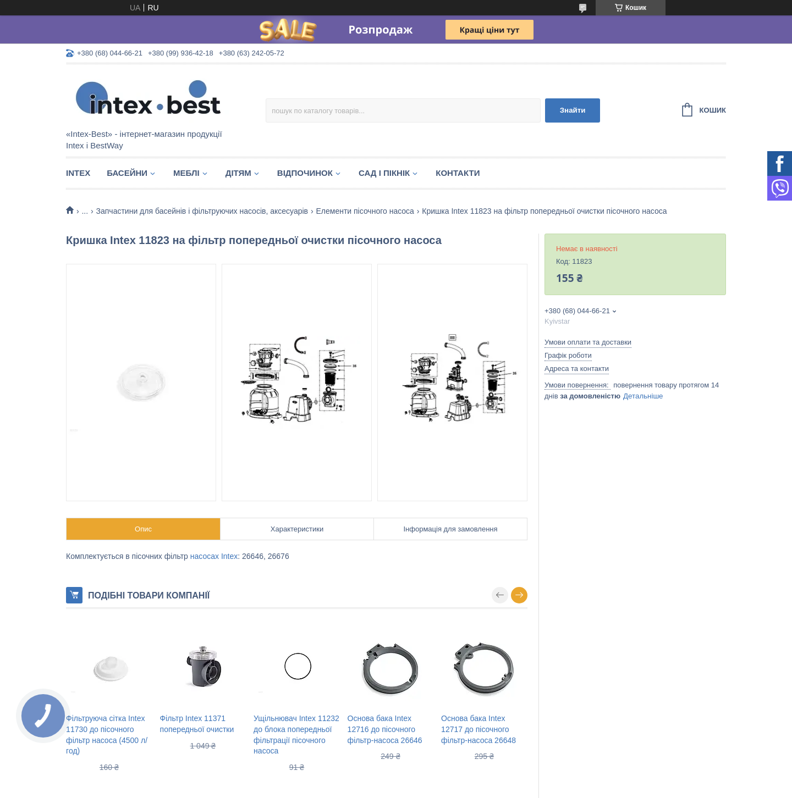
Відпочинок (305, 173)
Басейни (127, 173)
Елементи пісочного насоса (365, 211)
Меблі (186, 173)
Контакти (458, 173)
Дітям (238, 173)
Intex (78, 173)
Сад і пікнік (384, 173)
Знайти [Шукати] (573, 110)
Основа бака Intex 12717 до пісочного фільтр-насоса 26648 (478, 729)
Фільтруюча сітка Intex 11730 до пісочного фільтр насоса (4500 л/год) (106, 734)
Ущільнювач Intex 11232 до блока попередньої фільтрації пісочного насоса (296, 734)
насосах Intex (214, 556)
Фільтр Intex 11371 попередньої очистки (197, 724)
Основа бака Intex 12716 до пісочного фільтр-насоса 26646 (385, 729)
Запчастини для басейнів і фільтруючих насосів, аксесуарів (202, 211)
